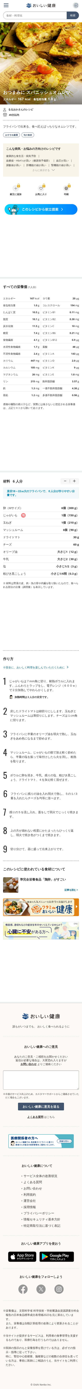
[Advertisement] (41, 246)
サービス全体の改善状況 (40, 1176)
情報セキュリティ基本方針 (42, 1219)
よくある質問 (35, 1117)
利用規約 (30, 1194)
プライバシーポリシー (39, 1213)
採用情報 (30, 1207)
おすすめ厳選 (11, 134)
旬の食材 (28, 134)
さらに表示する (41, 170)
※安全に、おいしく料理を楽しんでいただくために (34, 667)
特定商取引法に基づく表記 (42, 1225)
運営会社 (30, 1201)
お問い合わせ (28, 1064)
